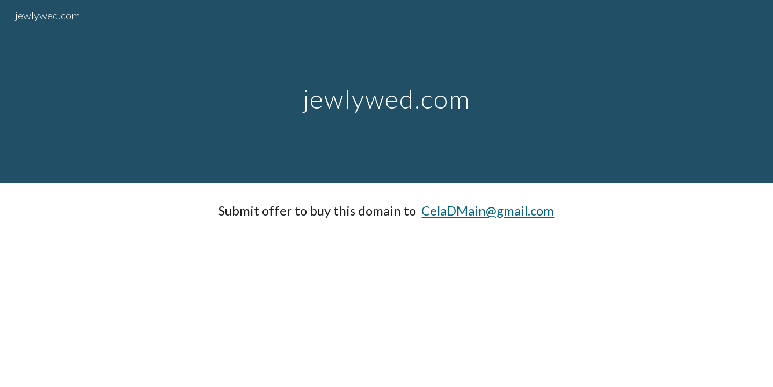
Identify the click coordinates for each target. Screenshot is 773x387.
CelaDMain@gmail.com (487, 210)
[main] (386, 91)
